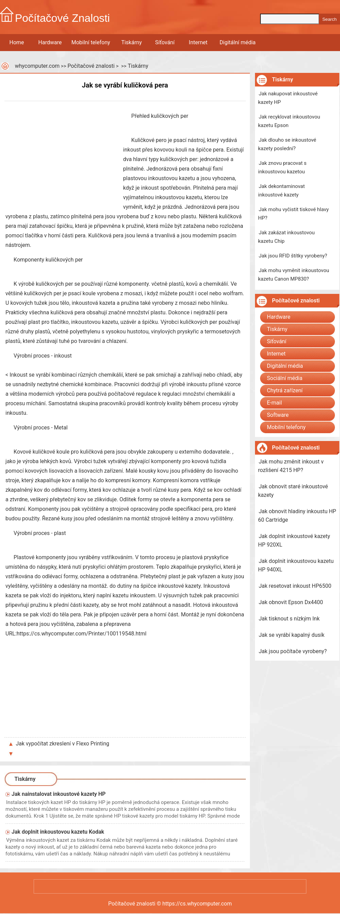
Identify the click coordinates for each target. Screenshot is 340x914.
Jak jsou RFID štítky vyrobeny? (293, 256)
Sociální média (284, 378)
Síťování (164, 42)
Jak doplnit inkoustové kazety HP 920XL (294, 540)
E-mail (274, 402)
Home (16, 42)
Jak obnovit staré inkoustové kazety (293, 490)
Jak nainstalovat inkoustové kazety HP (59, 794)
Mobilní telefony (90, 42)
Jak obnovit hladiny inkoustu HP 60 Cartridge (297, 515)
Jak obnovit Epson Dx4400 (291, 602)
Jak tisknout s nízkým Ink (289, 618)
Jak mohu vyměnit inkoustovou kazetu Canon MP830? (293, 274)
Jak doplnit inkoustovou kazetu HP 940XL (296, 565)
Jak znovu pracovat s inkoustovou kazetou (282, 167)
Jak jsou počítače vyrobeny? (293, 651)
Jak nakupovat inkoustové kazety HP (288, 98)
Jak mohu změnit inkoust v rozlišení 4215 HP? (291, 465)
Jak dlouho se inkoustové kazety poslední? (287, 144)
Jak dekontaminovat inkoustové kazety (281, 190)
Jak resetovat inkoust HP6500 (295, 586)
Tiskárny (131, 42)
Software (278, 415)
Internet (198, 42)
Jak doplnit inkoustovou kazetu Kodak (58, 832)
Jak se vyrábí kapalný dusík (291, 635)
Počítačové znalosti (91, 66)
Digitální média (238, 42)
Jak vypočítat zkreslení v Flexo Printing (62, 743)
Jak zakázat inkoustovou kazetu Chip (286, 237)
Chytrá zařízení (285, 390)
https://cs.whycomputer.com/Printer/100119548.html (82, 633)
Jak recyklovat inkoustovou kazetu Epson (289, 121)
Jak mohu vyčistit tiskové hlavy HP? (293, 213)
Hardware (50, 42)
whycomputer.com (37, 66)
